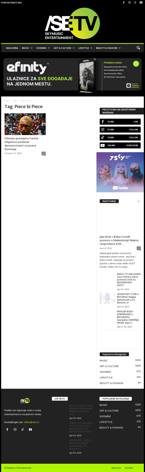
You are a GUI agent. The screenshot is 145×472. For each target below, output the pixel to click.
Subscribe (132, 145)
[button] (138, 48)
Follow (133, 129)
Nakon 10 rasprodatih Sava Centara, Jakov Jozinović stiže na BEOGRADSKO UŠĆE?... (129, 279)
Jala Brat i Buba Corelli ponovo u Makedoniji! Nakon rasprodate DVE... (119, 240)
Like (136, 121)
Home (7, 100)
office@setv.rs (31, 422)
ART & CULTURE (64, 48)
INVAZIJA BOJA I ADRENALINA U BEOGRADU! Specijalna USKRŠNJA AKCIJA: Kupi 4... (128, 317)
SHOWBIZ (43, 48)
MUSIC (27, 48)
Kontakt (129, 467)
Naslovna (116, 467)
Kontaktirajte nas (11, 2)
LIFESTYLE (85, 48)
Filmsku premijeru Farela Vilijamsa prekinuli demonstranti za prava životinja (21, 143)
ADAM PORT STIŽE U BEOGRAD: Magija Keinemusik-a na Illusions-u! (128, 298)
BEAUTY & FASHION (108, 48)
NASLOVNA (12, 48)
